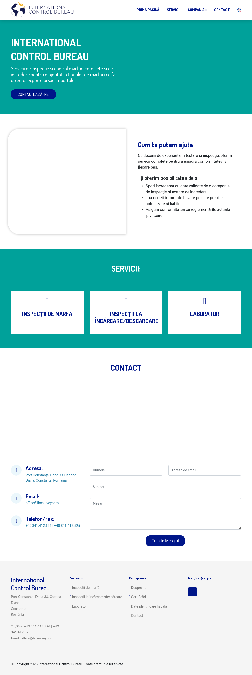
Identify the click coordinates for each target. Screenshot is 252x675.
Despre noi (139, 587)
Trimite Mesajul (165, 540)
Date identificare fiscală (149, 606)
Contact (222, 9)
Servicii (173, 9)
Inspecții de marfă (86, 587)
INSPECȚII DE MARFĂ (47, 314)
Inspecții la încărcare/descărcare (97, 597)
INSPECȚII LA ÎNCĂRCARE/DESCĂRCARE (126, 317)
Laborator (79, 606)
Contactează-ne (33, 94)
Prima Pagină (148, 9)
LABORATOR (204, 314)
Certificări (138, 597)
